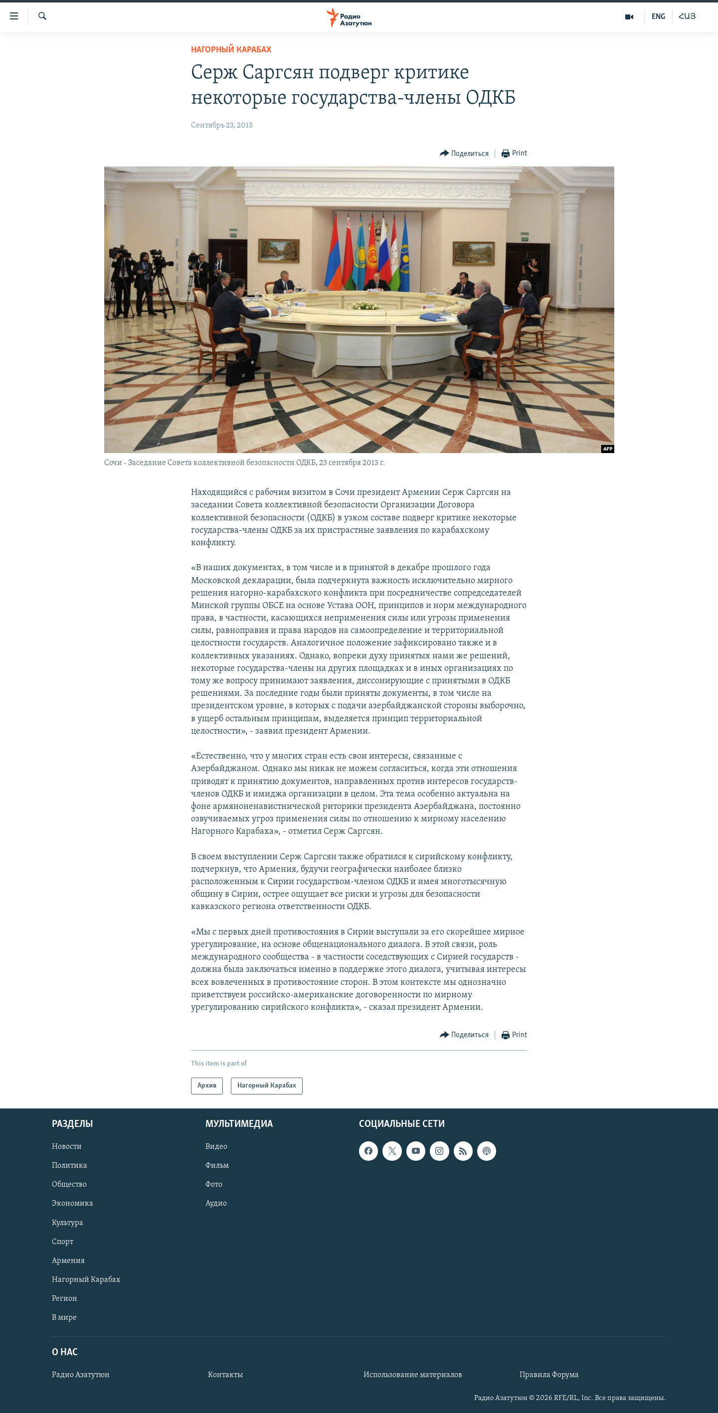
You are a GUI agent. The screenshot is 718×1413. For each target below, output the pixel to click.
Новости (67, 1147)
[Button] (464, 153)
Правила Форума (549, 1375)
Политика (69, 1166)
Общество (69, 1185)
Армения (68, 1261)
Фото (213, 1185)
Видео (216, 1147)
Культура (67, 1223)
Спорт (62, 1242)
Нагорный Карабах (231, 50)
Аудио (216, 1204)
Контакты (225, 1375)
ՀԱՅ (687, 17)
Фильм (217, 1166)
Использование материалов (412, 1375)
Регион (64, 1299)
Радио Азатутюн (81, 1375)
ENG (658, 17)
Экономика (72, 1204)
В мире (64, 1318)
